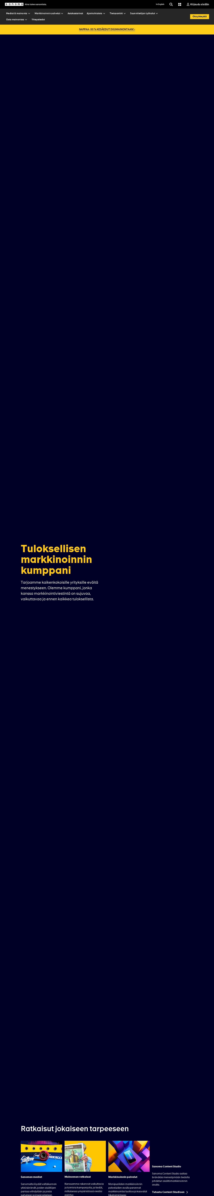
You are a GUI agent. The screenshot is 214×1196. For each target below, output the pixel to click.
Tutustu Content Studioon (168, 1192)
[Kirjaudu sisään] (197, 4)
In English (160, 4)
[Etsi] (171, 4)
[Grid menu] (179, 4)
